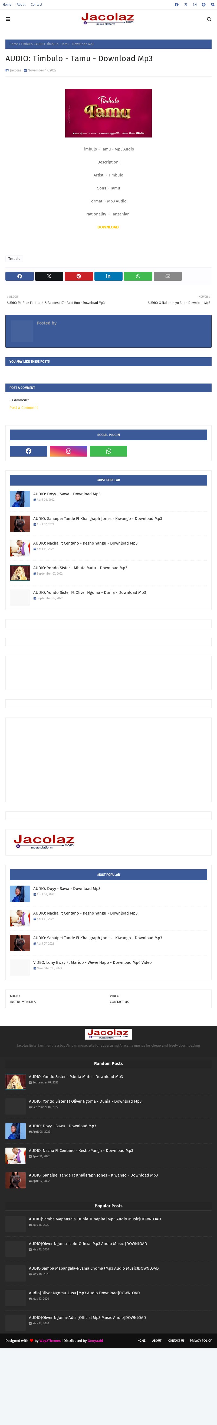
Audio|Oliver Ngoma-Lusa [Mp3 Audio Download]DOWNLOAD (84, 1292)
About (21, 4)
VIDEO (114, 996)
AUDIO (15, 996)
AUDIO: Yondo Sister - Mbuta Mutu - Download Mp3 (80, 567)
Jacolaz (15, 70)
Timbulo (27, 44)
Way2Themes (50, 1341)
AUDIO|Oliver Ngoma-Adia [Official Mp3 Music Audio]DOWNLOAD (87, 1317)
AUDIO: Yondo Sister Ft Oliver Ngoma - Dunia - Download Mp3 (89, 592)
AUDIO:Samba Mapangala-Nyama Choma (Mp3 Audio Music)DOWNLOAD (94, 1268)
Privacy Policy (201, 1340)
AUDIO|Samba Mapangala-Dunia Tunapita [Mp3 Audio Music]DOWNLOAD (95, 1219)
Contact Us (176, 1340)
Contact (36, 4)
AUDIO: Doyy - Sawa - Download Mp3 (66, 494)
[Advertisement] (108, 672)
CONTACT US (119, 1002)
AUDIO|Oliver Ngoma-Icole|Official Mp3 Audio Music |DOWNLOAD (88, 1243)
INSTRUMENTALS (23, 1002)
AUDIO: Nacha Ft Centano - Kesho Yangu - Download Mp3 (85, 543)
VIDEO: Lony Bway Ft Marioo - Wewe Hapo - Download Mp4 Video (92, 962)
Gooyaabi (95, 1341)
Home (7, 4)
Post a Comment (23, 407)
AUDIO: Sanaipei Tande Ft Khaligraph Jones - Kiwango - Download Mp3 (97, 518)
